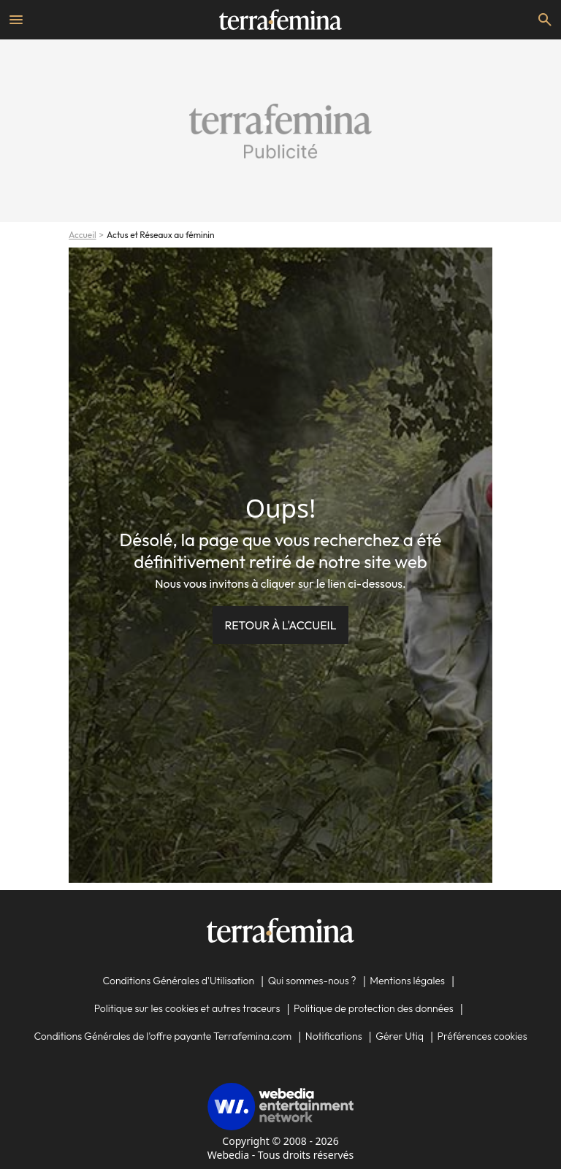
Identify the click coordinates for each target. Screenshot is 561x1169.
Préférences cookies (482, 1036)
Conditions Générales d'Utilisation (178, 980)
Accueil (82, 234)
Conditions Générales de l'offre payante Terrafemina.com (162, 1036)
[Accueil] (280, 19)
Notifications (333, 1036)
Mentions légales (407, 980)
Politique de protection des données (374, 1008)
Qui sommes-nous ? (312, 980)
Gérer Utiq (399, 1036)
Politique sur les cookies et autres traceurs (187, 1008)
